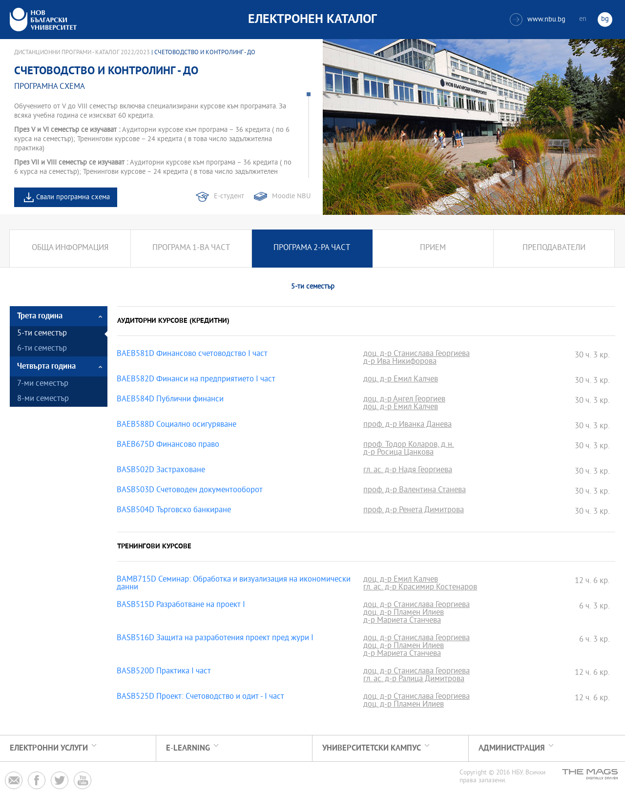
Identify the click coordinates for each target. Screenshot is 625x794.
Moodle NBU (291, 196)
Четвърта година (46, 366)
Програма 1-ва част (191, 248)
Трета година (39, 316)
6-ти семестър (42, 349)
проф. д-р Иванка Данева (407, 425)
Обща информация (70, 248)
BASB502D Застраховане (161, 471)
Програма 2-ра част (311, 248)
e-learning (188, 748)
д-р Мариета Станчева (402, 621)
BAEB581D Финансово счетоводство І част (192, 354)
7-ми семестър (42, 384)
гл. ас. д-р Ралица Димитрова (413, 680)
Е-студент (229, 196)
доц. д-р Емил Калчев (400, 380)
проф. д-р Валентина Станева (414, 491)
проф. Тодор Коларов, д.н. (408, 445)
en (582, 19)
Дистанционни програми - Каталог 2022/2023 (82, 53)
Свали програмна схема (73, 197)
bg (605, 19)
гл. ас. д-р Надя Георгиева (407, 471)
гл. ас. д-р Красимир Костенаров (420, 588)
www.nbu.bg (537, 19)
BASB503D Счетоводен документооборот (190, 491)
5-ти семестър (42, 334)
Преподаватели (553, 248)
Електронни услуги (49, 748)
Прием (433, 248)
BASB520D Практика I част (164, 672)
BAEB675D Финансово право (168, 445)
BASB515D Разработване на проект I (181, 605)
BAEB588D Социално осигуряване (176, 425)
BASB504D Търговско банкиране (174, 511)
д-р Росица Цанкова (398, 453)
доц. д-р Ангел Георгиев (404, 400)
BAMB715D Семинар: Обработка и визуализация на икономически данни (234, 584)
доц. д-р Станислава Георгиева (416, 354)
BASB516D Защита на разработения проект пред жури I (215, 639)
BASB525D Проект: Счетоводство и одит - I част (200, 697)
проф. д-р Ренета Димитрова (413, 511)
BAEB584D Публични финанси (170, 400)
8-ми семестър (43, 399)
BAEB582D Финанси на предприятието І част (196, 380)
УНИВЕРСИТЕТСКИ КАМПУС (371, 748)
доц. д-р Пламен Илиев (403, 613)
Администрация (512, 748)
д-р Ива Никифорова (400, 362)
